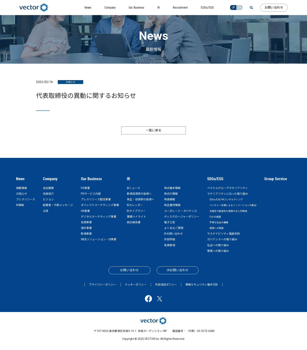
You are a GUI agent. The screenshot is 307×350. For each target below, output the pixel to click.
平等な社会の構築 (218, 222)
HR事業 (85, 211)
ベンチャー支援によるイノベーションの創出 (232, 205)
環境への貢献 (216, 228)
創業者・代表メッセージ (58, 205)
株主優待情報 (172, 205)
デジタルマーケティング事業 (98, 216)
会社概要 (48, 188)
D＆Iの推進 (215, 216)
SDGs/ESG (215, 178)
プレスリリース (25, 199)
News (20, 178)
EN (239, 7)
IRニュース (133, 188)
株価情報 (169, 199)
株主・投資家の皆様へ (140, 199)
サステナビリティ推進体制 (223, 233)
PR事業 (85, 188)
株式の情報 (171, 193)
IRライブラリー (136, 211)
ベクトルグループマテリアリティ (227, 188)
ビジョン (48, 199)
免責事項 (169, 245)
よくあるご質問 (173, 228)
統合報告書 (134, 222)
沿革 (45, 211)
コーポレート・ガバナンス (180, 211)
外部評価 (169, 239)
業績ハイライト (136, 216)
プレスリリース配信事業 (96, 199)
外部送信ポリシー (166, 284)
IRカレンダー (135, 205)
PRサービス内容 (91, 193)
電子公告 (169, 222)
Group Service (275, 178)
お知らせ (21, 193)
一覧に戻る (153, 130)
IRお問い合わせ (173, 233)
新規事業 (86, 233)
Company (50, 178)
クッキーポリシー (136, 284)
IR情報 (20, 205)
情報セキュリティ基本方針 (201, 284)
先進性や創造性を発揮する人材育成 (228, 211)
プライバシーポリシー (102, 284)
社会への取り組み (218, 245)
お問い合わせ (274, 7)
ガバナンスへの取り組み (222, 239)
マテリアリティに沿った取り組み (227, 193)
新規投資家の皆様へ (139, 193)
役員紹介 (48, 193)
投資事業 (86, 222)
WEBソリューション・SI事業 (98, 239)
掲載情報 (21, 188)
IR (128, 178)
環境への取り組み (218, 250)
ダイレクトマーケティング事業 (100, 205)
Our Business (91, 178)
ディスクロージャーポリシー (181, 216)
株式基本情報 (172, 188)
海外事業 (86, 228)
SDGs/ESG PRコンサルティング (226, 199)
